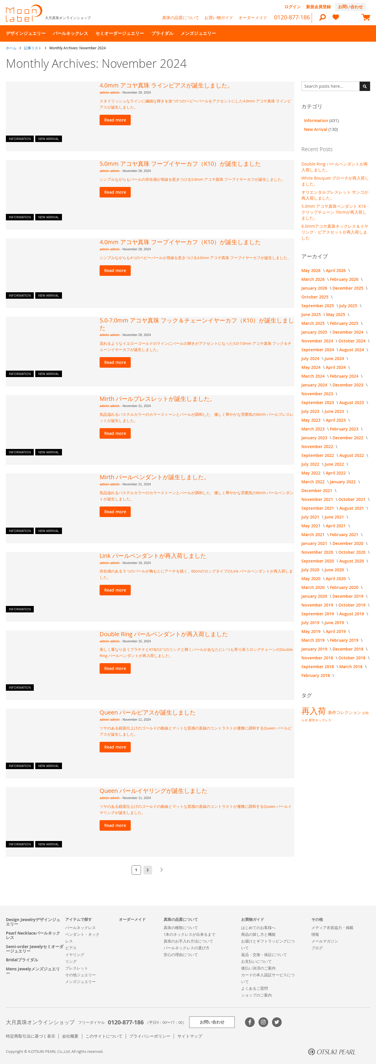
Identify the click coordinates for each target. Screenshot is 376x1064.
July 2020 (310, 569)
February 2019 (345, 640)
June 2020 (335, 569)
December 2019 (349, 596)
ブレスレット (76, 968)
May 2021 (311, 525)
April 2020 (336, 578)
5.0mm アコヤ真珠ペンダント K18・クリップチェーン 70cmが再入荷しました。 (335, 212)
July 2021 (310, 517)
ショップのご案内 (256, 995)
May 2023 (311, 420)
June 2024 (335, 358)
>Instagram (263, 1022)
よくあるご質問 (254, 988)
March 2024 (313, 376)
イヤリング (74, 954)
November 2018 (317, 658)
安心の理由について (181, 954)
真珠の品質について (180, 17)
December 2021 (317, 490)
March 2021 (313, 534)
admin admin (110, 92)
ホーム (11, 47)
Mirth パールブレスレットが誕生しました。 (158, 399)
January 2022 (343, 481)
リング (71, 961)
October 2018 (352, 658)
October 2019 (352, 605)
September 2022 (318, 455)
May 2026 (311, 270)
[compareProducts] (350, 18)
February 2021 (345, 534)
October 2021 (352, 499)
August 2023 (352, 402)
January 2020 (314, 596)
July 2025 (348, 305)
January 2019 (314, 649)
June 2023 (335, 411)
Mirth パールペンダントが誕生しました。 (155, 477)
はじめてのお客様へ (258, 927)
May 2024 (311, 367)
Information (20, 138)
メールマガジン (324, 941)
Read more (115, 120)
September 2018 (318, 666)
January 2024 (314, 385)
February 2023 (345, 429)
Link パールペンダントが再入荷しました (153, 556)
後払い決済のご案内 (258, 968)
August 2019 (352, 614)
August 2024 (352, 349)
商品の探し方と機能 (258, 934)
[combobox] (335, 86)
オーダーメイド (253, 17)
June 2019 (335, 622)
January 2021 (314, 543)
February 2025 (345, 323)
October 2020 (352, 552)
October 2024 (352, 341)
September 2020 (318, 561)
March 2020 (313, 587)
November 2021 (317, 499)
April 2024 (336, 367)
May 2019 (311, 631)
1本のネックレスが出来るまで (189, 934)
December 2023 (349, 385)
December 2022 (349, 437)
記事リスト (33, 47)
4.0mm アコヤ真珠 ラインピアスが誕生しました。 (166, 85)
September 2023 (318, 402)
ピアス (71, 947)
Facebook (250, 1022)
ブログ (317, 947)
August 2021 (352, 508)
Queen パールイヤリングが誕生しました (153, 791)
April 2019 (336, 631)
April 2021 (336, 525)
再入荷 (314, 710)
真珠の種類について (181, 927)
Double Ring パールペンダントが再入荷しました (164, 634)
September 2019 (318, 614)
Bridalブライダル (22, 959)
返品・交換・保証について (264, 954)
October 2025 (315, 297)
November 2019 (317, 605)
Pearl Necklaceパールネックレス (33, 935)
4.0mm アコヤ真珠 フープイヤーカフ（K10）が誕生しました (180, 242)
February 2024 (345, 376)
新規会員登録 (318, 6)
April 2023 (336, 420)
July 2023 (310, 411)
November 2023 (317, 393)
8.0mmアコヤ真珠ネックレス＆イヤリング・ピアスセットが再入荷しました (334, 232)
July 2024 (310, 358)
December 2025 (349, 288)
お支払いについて (256, 961)
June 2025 (311, 314)
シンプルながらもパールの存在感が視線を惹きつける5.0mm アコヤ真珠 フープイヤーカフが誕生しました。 (192, 179)
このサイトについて (103, 1036)
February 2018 (316, 675)
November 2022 (317, 446)
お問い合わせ (350, 6)
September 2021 (318, 508)
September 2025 (318, 305)
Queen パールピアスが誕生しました (148, 712)
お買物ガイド (252, 919)
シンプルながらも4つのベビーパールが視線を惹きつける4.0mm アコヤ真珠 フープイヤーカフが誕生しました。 (195, 257)
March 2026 (313, 279)
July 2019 (310, 622)
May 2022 (311, 473)
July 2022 (310, 464)
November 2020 (317, 552)
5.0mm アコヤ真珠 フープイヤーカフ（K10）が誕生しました (180, 164)
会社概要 (70, 1036)
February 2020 (345, 587)
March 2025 (313, 323)
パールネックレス (80, 927)
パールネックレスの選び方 (186, 947)
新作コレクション (345, 712)
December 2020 (349, 543)
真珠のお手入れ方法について (188, 941)
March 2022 (313, 481)
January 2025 (314, 332)
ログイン (292, 6)
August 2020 (352, 561)
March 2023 (313, 429)
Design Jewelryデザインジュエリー (33, 921)
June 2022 (335, 464)
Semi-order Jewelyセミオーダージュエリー (34, 948)
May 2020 (311, 578)
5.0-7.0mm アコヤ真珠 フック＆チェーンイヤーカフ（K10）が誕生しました (197, 324)
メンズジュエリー (80, 981)
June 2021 (335, 517)
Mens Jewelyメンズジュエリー (33, 971)
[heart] (335, 20)
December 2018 (349, 649)
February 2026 (345, 279)
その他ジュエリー (80, 974)
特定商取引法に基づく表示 (30, 1036)
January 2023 (314, 437)
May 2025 (336, 314)
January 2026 (314, 288)
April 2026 (336, 270)
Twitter (277, 1022)
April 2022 (336, 473)
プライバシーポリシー (149, 1036)
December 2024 (349, 332)
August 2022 (352, 455)
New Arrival (48, 138)
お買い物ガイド (218, 17)
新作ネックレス (320, 720)
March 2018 (351, 666)
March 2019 (313, 640)
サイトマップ (189, 1036)
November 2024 (317, 341)
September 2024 (318, 349)
